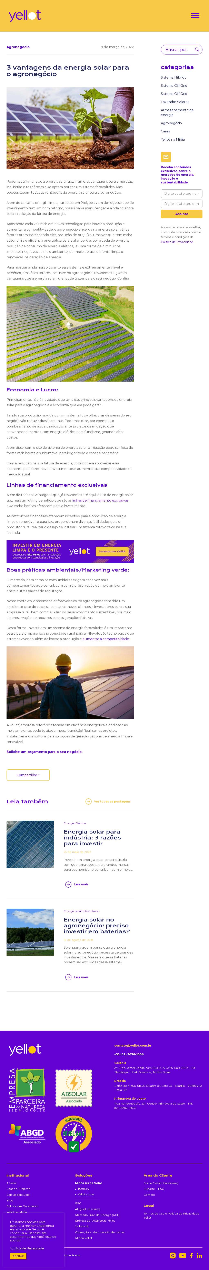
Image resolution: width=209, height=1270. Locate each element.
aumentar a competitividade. (106, 639)
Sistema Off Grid (174, 86)
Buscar (197, 50)
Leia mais (81, 884)
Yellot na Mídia (173, 139)
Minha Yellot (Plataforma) (161, 1183)
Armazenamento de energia (177, 112)
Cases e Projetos (18, 1188)
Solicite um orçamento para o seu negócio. (44, 752)
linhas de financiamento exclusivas (99, 500)
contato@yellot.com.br (132, 1045)
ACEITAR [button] (18, 1256)
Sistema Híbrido (174, 77)
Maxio (76, 1255)
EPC (78, 1203)
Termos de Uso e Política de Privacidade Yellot (171, 1215)
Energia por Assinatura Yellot (95, 1220)
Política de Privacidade (177, 242)
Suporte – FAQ (154, 1188)
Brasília (120, 1081)
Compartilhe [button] (27, 775)
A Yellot (12, 1183)
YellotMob (82, 1226)
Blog (10, 1200)
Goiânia (120, 1063)
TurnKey (83, 1188)
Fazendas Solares (175, 102)
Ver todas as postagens (112, 801)
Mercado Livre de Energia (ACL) (97, 1215)
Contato (149, 1194)
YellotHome (86, 1194)
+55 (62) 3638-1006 (129, 1054)
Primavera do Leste (130, 1098)
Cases (165, 131)
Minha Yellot (83, 1238)
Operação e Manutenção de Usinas (100, 1232)
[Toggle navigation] (195, 16)
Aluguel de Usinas (87, 1209)
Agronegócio (171, 123)
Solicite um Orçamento (23, 1206)
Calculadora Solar (18, 1194)
